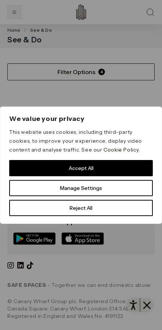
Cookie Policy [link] (121, 149)
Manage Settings (81, 188)
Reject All (81, 208)
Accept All (81, 168)
